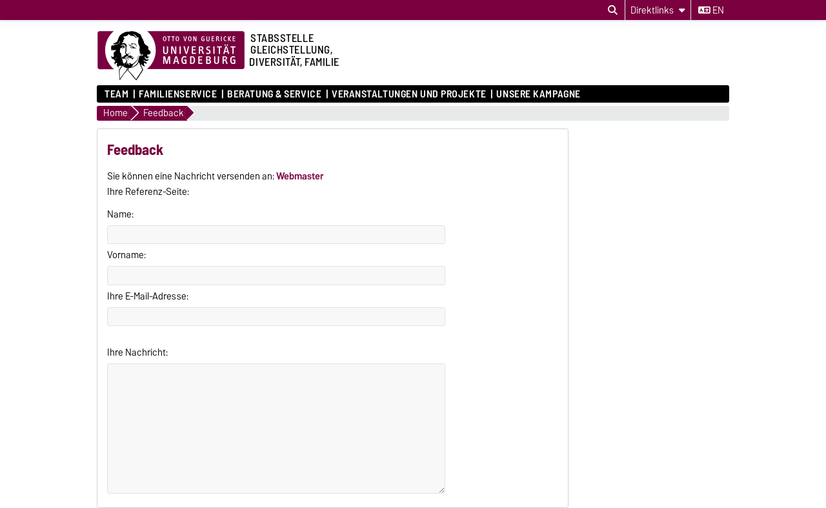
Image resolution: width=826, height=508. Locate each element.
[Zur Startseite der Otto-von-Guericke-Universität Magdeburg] (171, 56)
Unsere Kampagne (538, 94)
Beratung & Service (274, 94)
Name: (120, 214)
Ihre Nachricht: (137, 352)
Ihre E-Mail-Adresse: (147, 296)
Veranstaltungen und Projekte (409, 94)
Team (116, 94)
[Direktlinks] (657, 10)
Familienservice (178, 94)
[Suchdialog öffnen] (613, 10)
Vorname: (126, 255)
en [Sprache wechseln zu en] (711, 10)
